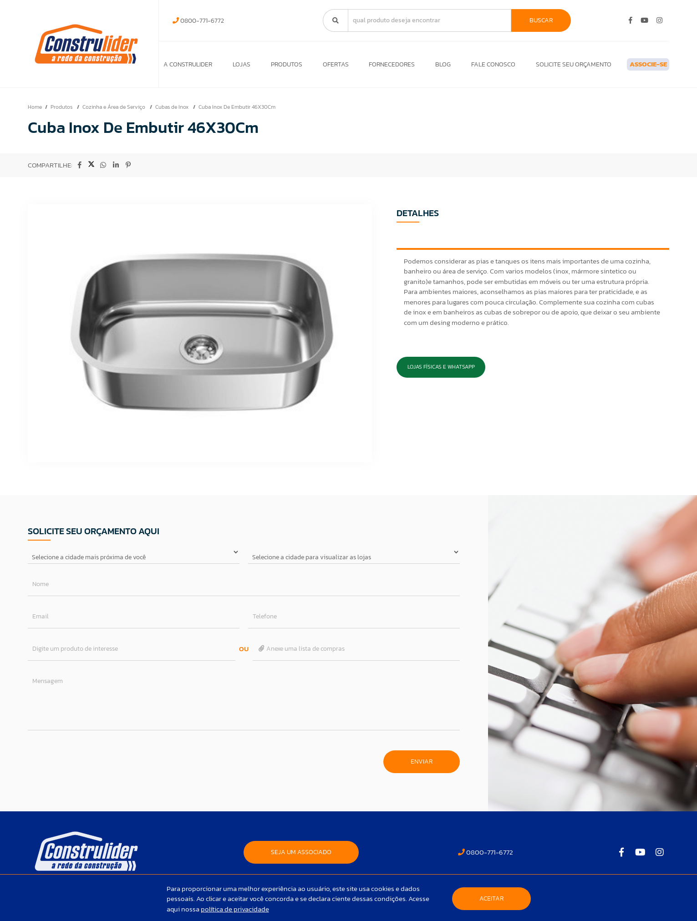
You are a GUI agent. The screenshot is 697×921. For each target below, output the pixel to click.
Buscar (541, 20)
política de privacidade (235, 909)
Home (35, 111)
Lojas (238, 66)
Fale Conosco (471, 66)
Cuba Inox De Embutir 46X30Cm (236, 111)
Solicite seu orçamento (547, 66)
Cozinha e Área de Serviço (114, 111)
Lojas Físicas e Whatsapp (441, 371)
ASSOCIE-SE (633, 66)
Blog (424, 66)
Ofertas (324, 66)
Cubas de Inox (172, 111)
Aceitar (491, 898)
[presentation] (97, 761)
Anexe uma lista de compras (301, 653)
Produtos (279, 66)
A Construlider (187, 66)
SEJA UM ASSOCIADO (301, 856)
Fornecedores (377, 66)
